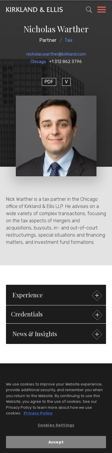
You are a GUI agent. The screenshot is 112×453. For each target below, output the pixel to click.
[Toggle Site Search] (89, 9)
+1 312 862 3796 (65, 61)
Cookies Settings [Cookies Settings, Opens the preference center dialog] (56, 426)
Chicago (38, 61)
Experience (57, 296)
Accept (56, 443)
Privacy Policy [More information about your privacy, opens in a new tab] (38, 415)
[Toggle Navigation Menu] (101, 10)
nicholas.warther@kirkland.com (56, 54)
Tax (69, 40)
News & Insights (57, 334)
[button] (56, 314)
